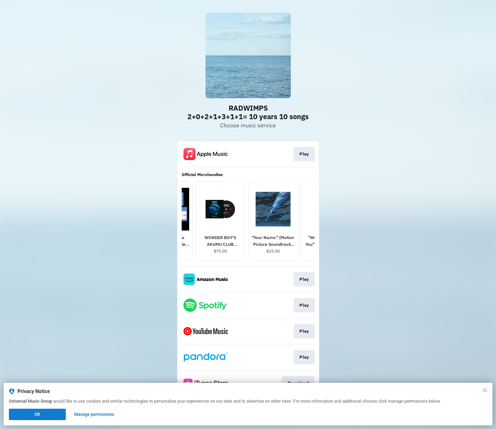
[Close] (485, 390)
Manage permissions (94, 414)
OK (37, 414)
